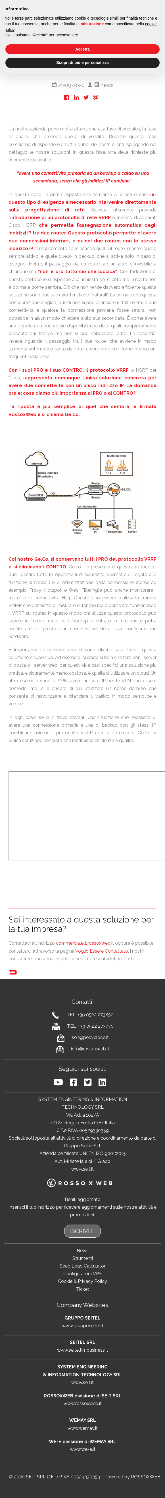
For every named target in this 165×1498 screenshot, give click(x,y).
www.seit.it (82, 1169)
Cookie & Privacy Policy (82, 1281)
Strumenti (82, 1258)
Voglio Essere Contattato (101, 951)
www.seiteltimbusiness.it (82, 1350)
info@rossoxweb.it (90, 1049)
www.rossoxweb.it (83, 1403)
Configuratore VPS (82, 1273)
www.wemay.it (83, 1428)
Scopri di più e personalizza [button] (82, 62)
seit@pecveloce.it (90, 1037)
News (83, 1250)
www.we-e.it (82, 1449)
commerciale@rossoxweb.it (85, 943)
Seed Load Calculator (82, 1266)
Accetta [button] (82, 49)
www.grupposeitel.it (82, 1325)
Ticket (82, 1289)
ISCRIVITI (82, 1231)
